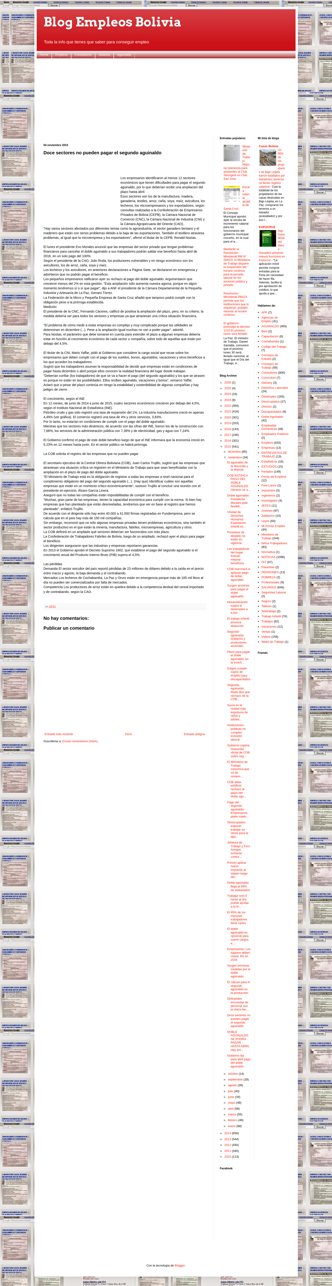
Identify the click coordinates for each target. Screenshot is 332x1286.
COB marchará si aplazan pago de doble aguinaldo (238, 574)
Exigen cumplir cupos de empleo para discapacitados (238, 674)
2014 (228, 1133)
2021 (228, 411)
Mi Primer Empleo (273, 526)
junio (231, 1097)
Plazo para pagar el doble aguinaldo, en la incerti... (238, 657)
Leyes (265, 521)
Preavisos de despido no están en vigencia (236, 537)
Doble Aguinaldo (272, 416)
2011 (228, 1151)
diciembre (235, 451)
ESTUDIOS (269, 466)
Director (266, 406)
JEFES (266, 505)
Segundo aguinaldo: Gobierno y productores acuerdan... (236, 639)
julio (231, 1091)
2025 (228, 388)
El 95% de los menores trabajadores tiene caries (237, 918)
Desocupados (270, 401)
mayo (232, 1102)
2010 (228, 1156)
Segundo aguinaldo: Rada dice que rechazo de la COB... (238, 692)
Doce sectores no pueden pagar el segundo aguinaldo (238, 1020)
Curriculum (268, 377)
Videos (266, 636)
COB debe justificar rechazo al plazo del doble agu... (236, 789)
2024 (228, 394)
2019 (228, 423)
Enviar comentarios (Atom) (80, 741)
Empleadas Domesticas (269, 427)
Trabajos (267, 621)
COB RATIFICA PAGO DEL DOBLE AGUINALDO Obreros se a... (238, 482)
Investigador (269, 500)
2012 (228, 1145)
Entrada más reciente (59, 734)
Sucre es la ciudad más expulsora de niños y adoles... (237, 712)
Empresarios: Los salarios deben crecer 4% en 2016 (238, 954)
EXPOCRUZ (267, 227)
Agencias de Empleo (269, 319)
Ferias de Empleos (273, 476)
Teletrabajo (268, 611)
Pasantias (267, 567)
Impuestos (268, 490)
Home (44, 54)
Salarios (104, 54)
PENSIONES (270, 572)
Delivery (266, 382)
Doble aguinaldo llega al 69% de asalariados (238, 886)
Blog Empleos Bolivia (113, 22)
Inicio (128, 734)
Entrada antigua (194, 734)
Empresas (268, 447)
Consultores (83, 54)
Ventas (266, 631)
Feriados (267, 471)
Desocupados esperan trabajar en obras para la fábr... (237, 829)
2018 (228, 429)
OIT (263, 562)
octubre (233, 1073)
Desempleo (269, 396)
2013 (228, 1139)
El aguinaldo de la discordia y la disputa (237, 466)
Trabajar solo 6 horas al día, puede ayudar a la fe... (238, 901)
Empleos (61, 54)
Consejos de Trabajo (269, 365)
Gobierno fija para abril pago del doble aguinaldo (239, 1061)
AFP (264, 312)
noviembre (235, 457)
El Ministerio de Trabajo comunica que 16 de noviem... (238, 769)
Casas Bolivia (268, 146)
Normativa (268, 552)
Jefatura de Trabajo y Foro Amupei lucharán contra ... (238, 849)
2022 (228, 405)
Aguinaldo (124, 54)
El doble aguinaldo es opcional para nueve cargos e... (238, 936)
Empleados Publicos (274, 434)
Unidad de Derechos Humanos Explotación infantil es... (236, 519)
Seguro (266, 601)
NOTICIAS (268, 557)
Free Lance (269, 485)
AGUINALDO (270, 326)
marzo (232, 1114)
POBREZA (268, 577)
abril (231, 1108)
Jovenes (266, 510)
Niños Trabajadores (274, 543)
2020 (228, 417)
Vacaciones (269, 626)
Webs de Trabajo (272, 641)
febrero (233, 1120)
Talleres (266, 606)
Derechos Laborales (274, 387)
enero (232, 1126)
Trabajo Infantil (271, 616)
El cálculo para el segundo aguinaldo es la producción (238, 987)
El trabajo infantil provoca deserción (238, 622)
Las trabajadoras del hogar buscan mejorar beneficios (238, 556)
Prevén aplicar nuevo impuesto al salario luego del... (237, 870)
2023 (228, 400)
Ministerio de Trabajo (269, 536)
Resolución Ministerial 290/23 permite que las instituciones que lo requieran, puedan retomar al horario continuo (236, 304)
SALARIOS (268, 587)
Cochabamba (270, 341)
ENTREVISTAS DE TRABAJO (274, 454)
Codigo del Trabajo (273, 346)
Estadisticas (269, 461)
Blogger (180, 1265)
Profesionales (270, 582)
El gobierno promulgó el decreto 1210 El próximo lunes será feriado (237, 329)
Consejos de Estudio (269, 357)
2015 (228, 446)
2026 (228, 382)
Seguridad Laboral (273, 592)
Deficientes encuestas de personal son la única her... (237, 1004)
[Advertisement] (166, 97)
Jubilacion (268, 515)
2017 (228, 435)
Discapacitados (271, 411)
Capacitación (270, 336)
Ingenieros (268, 495)
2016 (228, 440)
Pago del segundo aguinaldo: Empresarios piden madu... (238, 809)
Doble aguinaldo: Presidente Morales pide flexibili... (238, 501)
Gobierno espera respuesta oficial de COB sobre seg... (238, 751)
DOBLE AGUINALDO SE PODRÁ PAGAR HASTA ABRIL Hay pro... (238, 1041)
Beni (264, 331)
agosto (233, 1085)
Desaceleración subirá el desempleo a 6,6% (237, 607)
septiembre (235, 1079)
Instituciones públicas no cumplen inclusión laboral (236, 732)
